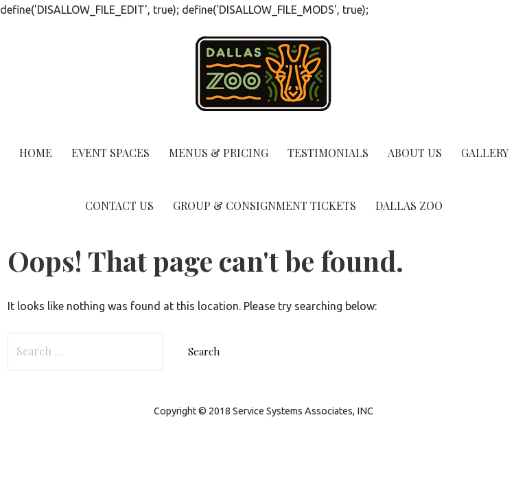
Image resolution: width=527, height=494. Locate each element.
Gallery (484, 152)
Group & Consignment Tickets (264, 205)
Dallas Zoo (409, 205)
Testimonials (328, 152)
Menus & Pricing (218, 152)
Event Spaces (110, 152)
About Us (415, 152)
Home (35, 152)
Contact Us (119, 205)
